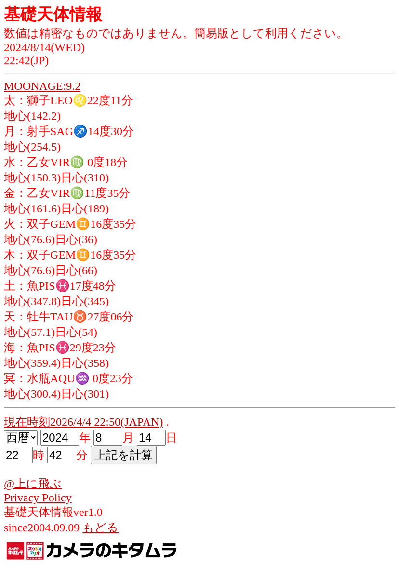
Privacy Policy (38, 497)
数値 (15, 33)
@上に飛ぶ (33, 483)
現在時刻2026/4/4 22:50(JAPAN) (83, 422)
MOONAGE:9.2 (42, 86)
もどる (100, 527)
